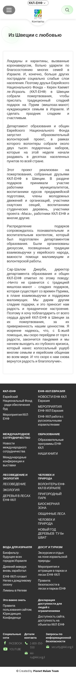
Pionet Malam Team (46, 671)
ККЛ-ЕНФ (36, 3)
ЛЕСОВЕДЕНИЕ (14, 484)
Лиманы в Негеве (15, 590)
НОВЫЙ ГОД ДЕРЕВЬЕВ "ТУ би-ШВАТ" (51, 534)
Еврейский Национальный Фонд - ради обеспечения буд (17, 403)
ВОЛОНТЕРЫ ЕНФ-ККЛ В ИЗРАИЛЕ (52, 486)
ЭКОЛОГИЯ (11, 490)
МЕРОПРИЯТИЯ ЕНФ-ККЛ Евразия (50, 409)
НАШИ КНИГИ (48, 454)
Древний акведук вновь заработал (14, 569)
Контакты (38, 21)
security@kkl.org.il (59, 647)
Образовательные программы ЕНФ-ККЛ (51, 444)
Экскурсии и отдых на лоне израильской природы (52, 557)
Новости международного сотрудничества (14, 447)
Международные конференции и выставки (14, 461)
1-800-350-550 (33, 645)
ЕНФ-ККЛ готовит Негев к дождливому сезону (17, 581)
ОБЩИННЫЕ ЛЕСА (51, 514)
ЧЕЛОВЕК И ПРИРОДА (46, 522)
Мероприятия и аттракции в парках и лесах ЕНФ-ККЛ (52, 571)
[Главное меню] (9, 10)
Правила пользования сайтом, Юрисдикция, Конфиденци (17, 612)
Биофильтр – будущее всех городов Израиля (15, 557)
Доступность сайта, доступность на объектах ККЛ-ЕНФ (51, 620)
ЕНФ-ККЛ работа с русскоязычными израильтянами (50, 421)
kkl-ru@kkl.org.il (34, 655)
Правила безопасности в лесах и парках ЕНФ (52, 585)
